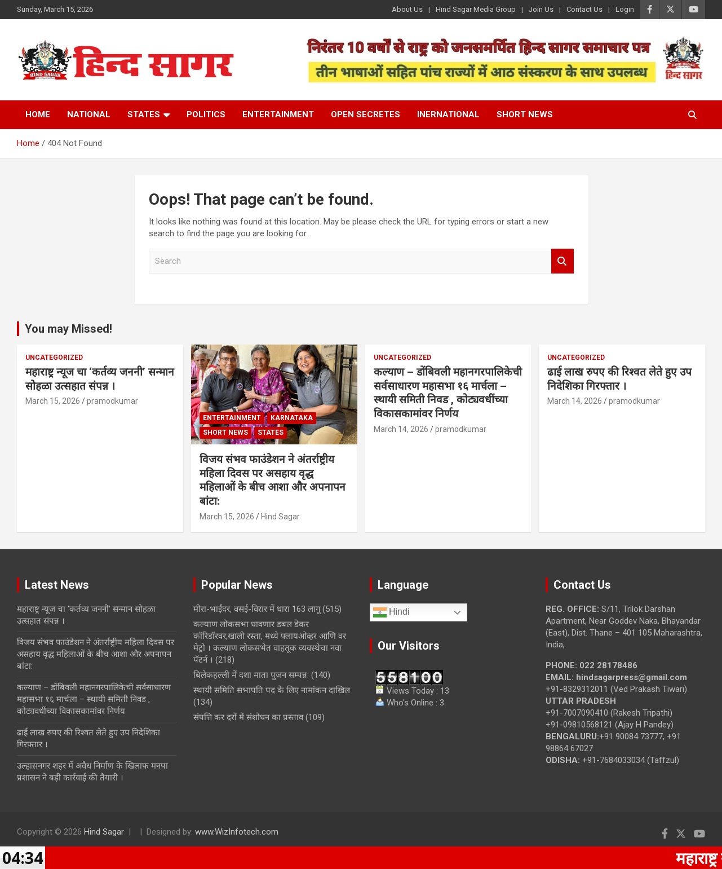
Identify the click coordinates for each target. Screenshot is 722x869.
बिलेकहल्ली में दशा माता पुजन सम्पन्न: (251, 675)
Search (562, 261)
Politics (206, 114)
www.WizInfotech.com (236, 832)
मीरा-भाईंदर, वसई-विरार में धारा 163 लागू (256, 609)
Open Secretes (365, 114)
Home (37, 114)
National (88, 114)
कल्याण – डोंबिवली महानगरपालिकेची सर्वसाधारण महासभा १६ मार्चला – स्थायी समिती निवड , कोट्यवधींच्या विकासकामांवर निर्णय (448, 392)
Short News (525, 114)
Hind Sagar (280, 516)
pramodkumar (112, 400)
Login (624, 9)
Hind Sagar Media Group (476, 9)
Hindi (391, 612)
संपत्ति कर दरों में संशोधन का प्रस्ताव (248, 717)
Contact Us (584, 9)
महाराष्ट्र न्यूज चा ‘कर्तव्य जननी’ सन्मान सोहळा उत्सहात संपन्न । (99, 378)
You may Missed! (68, 329)
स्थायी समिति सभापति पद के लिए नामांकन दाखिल (271, 690)
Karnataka (292, 418)
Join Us (541, 9)
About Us (407, 9)
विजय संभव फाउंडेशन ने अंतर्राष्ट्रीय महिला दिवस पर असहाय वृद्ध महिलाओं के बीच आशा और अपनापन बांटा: (273, 480)
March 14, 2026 (401, 429)
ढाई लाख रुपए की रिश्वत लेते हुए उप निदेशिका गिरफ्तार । (619, 378)
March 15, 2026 (52, 400)
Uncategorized (54, 357)
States (143, 114)
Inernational (448, 114)
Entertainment (278, 114)
